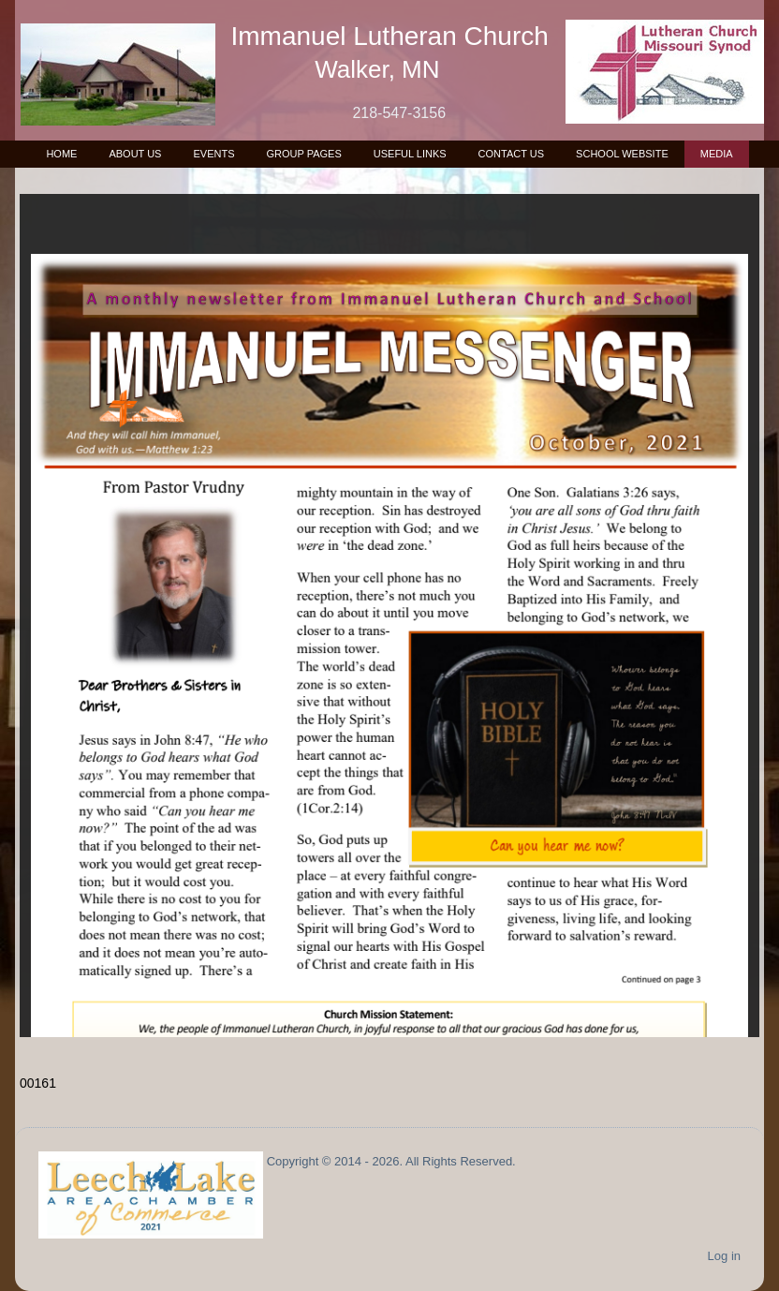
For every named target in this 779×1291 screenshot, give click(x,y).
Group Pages (303, 153)
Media (716, 153)
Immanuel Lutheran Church (390, 36)
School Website (622, 153)
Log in (724, 1256)
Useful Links (410, 153)
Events (213, 153)
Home (61, 153)
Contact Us (511, 153)
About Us (135, 153)
